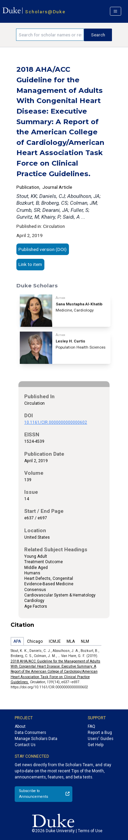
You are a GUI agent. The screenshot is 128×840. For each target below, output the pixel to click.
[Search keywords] (50, 35)
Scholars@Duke (45, 11)
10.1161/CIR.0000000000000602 (55, 422)
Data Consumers (30, 732)
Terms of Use (90, 830)
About (20, 726)
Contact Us (25, 744)
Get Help (95, 744)
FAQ (91, 726)
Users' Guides (100, 738)
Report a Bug (100, 732)
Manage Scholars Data (36, 738)
